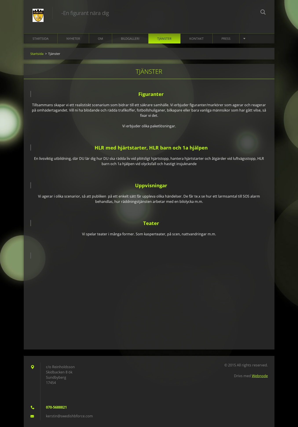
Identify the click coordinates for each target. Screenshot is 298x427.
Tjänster (164, 38)
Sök (263, 13)
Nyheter (73, 38)
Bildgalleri (130, 38)
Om (100, 38)
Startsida (41, 38)
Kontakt (196, 38)
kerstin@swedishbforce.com (69, 416)
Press (225, 38)
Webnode (260, 375)
